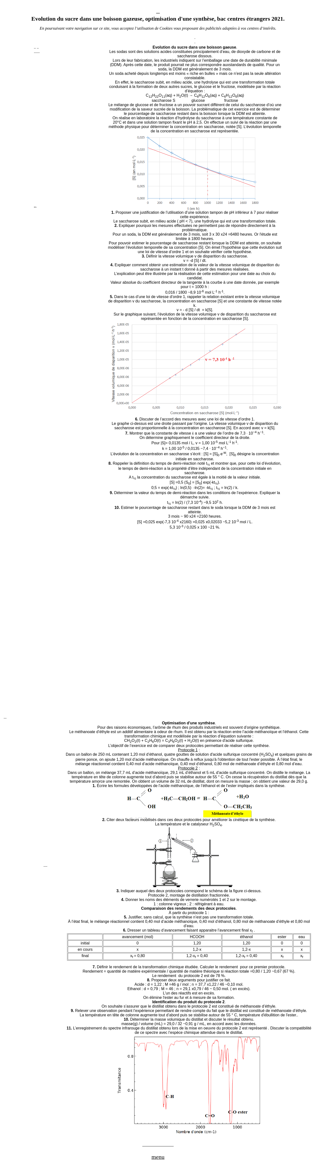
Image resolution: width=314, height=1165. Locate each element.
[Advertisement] (70, 131)
